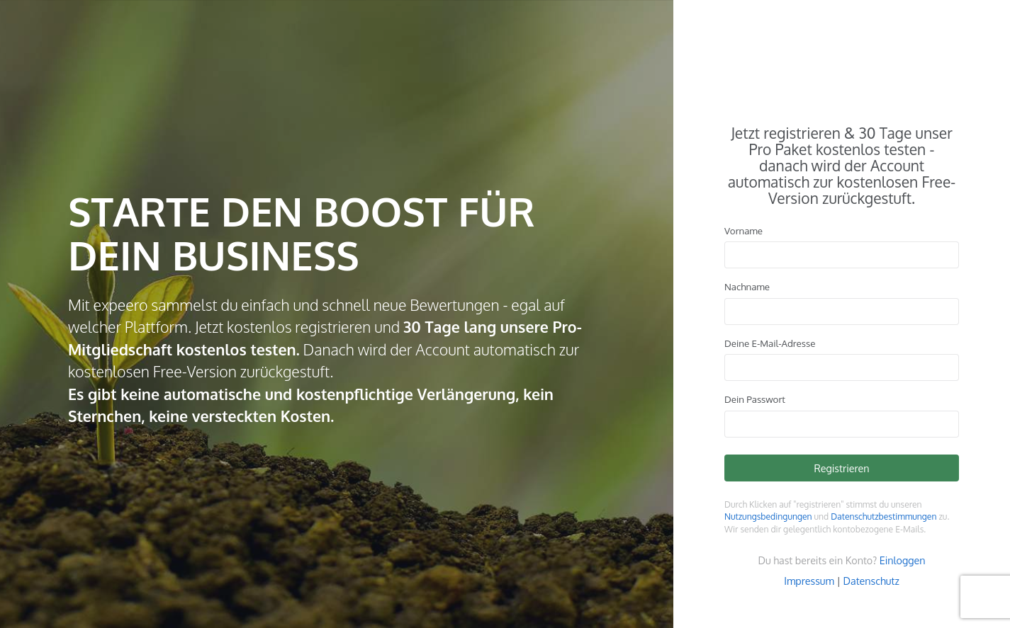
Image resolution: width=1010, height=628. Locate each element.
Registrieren (841, 468)
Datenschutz (871, 580)
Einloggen (903, 560)
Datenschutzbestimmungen (883, 516)
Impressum (809, 580)
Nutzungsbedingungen (768, 516)
